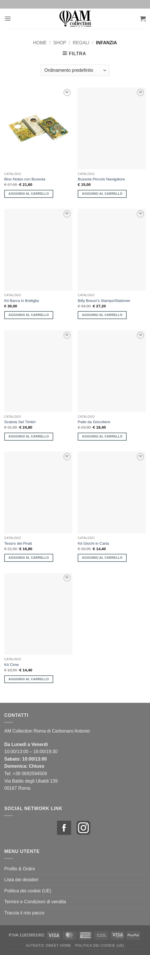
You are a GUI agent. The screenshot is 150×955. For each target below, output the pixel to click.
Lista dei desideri (21, 879)
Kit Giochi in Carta (93, 543)
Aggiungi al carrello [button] (29, 193)
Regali (81, 42)
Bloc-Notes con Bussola (24, 179)
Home (40, 42)
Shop (59, 42)
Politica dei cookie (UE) (27, 890)
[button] (7, 18)
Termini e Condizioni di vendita (35, 901)
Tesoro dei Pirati (18, 543)
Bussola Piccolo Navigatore (101, 179)
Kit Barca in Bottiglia (21, 301)
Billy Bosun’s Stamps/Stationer (104, 301)
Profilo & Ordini (19, 868)
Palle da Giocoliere (94, 422)
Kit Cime (11, 664)
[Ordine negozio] (75, 70)
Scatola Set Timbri (20, 422)
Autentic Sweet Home (48, 946)
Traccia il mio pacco (24, 912)
